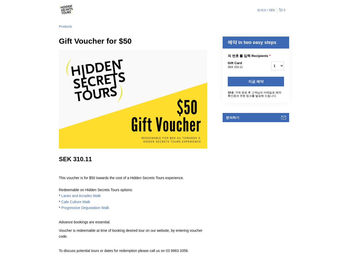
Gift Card (243, 65)
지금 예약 (256, 81)
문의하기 (232, 118)
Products (65, 26)
